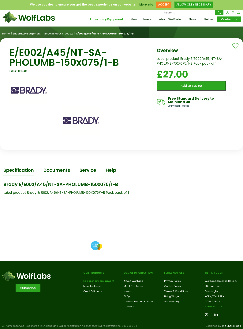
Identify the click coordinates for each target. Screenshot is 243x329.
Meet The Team (133, 286)
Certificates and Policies (139, 301)
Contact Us (229, 19)
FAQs (127, 296)
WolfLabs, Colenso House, (221, 281)
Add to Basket (191, 86)
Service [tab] (88, 170)
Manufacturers (141, 19)
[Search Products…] (188, 12)
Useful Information (138, 273)
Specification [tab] (18, 170)
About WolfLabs (170, 19)
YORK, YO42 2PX (214, 296)
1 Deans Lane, (213, 286)
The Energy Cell (231, 326)
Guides (209, 19)
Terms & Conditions (176, 291)
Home (6, 33)
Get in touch (214, 273)
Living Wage (171, 296)
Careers (129, 306)
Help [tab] (111, 170)
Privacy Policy (172, 281)
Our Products (93, 273)
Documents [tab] (56, 170)
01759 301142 (212, 301)
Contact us (213, 306)
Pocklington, (212, 291)
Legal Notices (174, 273)
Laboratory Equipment (106, 19)
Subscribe (28, 288)
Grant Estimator (92, 291)
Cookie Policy (172, 286)
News (192, 19)
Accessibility (171, 301)
